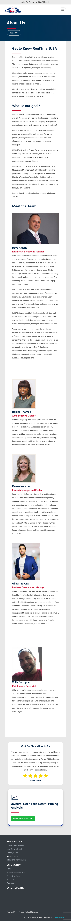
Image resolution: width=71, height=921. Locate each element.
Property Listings (13, 876)
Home (9, 869)
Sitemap (34, 912)
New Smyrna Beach (14, 849)
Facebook (11, 883)
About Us (10, 880)
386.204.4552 (44, 2)
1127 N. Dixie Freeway (15, 845)
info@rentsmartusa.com (16, 860)
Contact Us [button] (14, 33)
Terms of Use (12, 912)
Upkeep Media (58, 917)
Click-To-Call (27, 2)
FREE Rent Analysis (22, 818)
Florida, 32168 (12, 853)
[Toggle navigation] (63, 9)
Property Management (16, 872)
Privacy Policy (24, 912)
